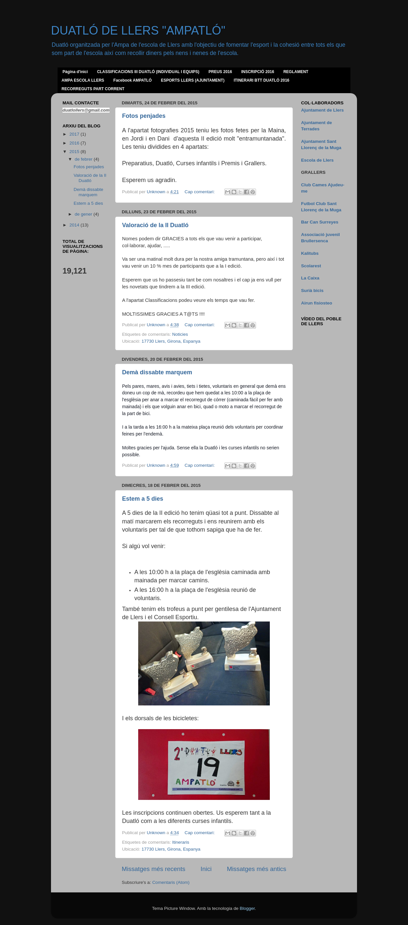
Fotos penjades (144, 116)
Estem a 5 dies (142, 498)
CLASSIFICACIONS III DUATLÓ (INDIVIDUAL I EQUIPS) (148, 71)
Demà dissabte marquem (157, 372)
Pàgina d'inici (75, 71)
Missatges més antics (256, 868)
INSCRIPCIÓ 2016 (257, 71)
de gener (84, 214)
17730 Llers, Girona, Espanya (170, 341)
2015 (75, 151)
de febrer (84, 159)
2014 (75, 225)
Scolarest (311, 265)
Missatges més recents (153, 868)
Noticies (180, 334)
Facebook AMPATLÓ (133, 80)
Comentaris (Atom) (171, 882)
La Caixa (310, 278)
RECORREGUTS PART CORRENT (93, 89)
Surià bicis (312, 290)
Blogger (247, 908)
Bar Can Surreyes (319, 222)
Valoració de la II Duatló (155, 225)
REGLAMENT (295, 71)
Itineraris (180, 842)
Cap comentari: (200, 191)
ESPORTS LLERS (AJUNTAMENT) (192, 80)
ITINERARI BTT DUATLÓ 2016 (261, 80)
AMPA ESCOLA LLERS (83, 80)
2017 (75, 134)
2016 (75, 143)
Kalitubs (310, 253)
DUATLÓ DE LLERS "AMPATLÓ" (138, 30)
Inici (206, 868)
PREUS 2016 (220, 71)
